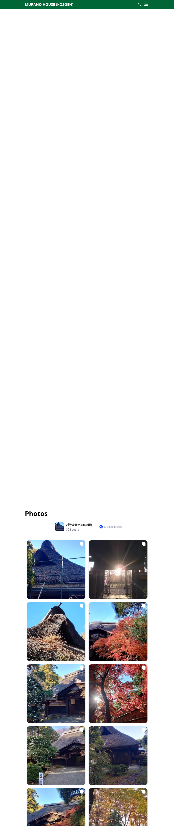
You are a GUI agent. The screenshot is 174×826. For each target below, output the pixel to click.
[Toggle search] (139, 4)
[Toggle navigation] (146, 4)
